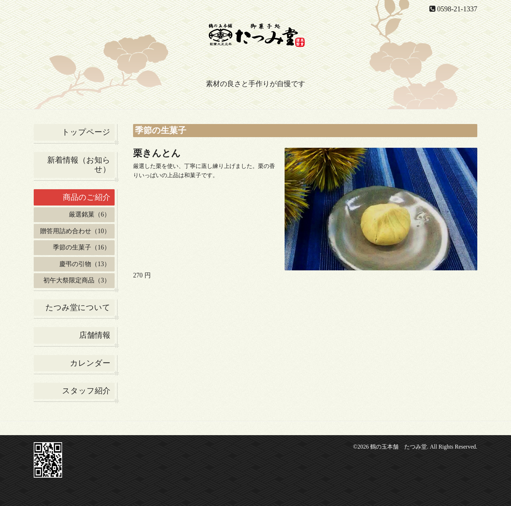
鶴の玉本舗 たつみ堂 (398, 447)
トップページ (86, 132)
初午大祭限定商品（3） (76, 280)
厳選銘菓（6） (89, 214)
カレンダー (90, 363)
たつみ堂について (77, 307)
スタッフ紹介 (86, 390)
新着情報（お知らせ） (78, 165)
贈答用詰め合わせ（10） (75, 231)
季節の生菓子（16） (81, 247)
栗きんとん (157, 153)
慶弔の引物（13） (84, 264)
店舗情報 (94, 335)
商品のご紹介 (86, 197)
